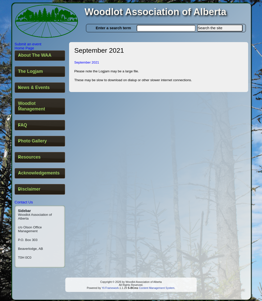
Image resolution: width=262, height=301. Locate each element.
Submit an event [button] (28, 44)
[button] (220, 28)
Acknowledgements (39, 172)
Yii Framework (110, 287)
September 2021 (86, 62)
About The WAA (34, 55)
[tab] (40, 55)
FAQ (22, 125)
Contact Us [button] (24, 202)
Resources (29, 157)
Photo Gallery (32, 140)
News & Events (34, 87)
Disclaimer (29, 189)
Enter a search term (113, 28)
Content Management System (156, 287)
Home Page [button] (24, 48)
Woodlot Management (31, 106)
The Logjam (30, 71)
